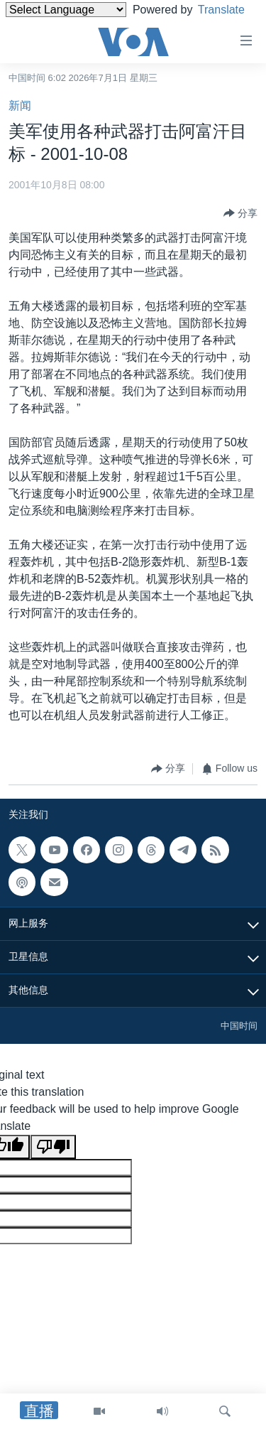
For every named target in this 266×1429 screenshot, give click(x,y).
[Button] (240, 213)
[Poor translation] (53, 1147)
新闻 (20, 105)
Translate (42, 27)
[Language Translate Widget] (66, 9)
